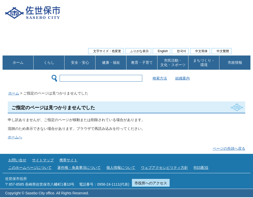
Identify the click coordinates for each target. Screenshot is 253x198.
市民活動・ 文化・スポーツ (173, 62)
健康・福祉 (111, 62)
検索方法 (172, 78)
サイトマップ (43, 160)
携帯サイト (68, 160)
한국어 (181, 51)
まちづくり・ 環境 (204, 62)
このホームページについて (30, 167)
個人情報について (120, 167)
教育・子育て (142, 62)
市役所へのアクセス (151, 183)
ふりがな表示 (139, 51)
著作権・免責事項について (79, 167)
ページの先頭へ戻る (229, 148)
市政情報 (235, 62)
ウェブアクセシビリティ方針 (164, 167)
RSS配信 (201, 167)
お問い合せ (17, 160)
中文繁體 (223, 51)
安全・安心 (80, 62)
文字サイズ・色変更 (107, 51)
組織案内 (195, 78)
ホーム (18, 62)
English (163, 51)
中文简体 (201, 51)
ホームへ (15, 137)
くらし (49, 62)
